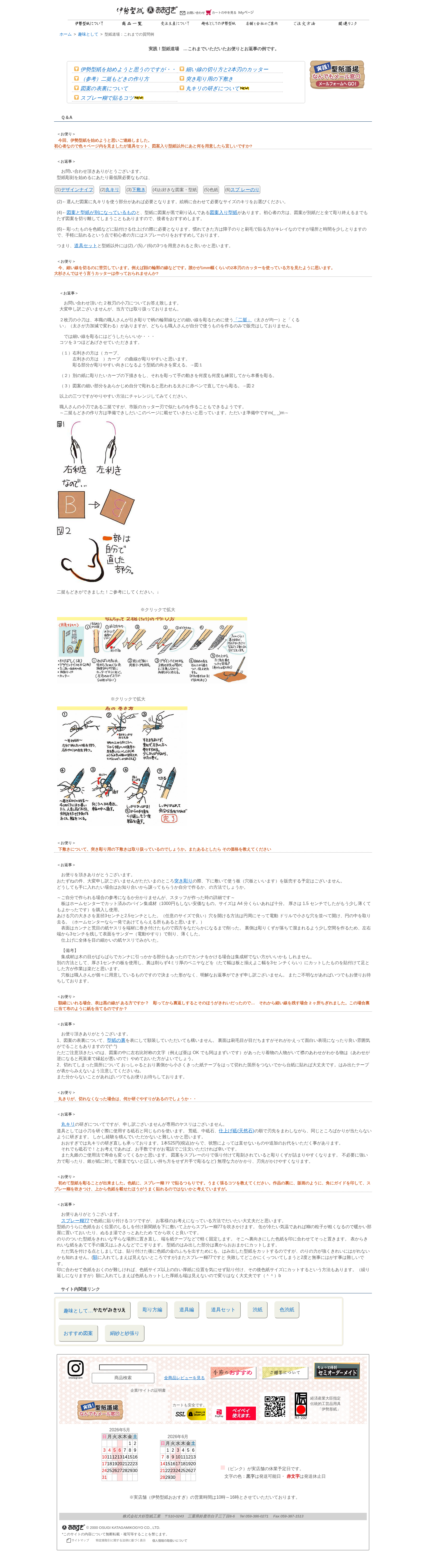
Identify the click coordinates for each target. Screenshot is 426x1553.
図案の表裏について (101, 88)
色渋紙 (287, 1309)
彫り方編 (152, 1309)
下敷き (139, 189)
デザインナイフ (77, 189)
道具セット (85, 245)
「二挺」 (242, 319)
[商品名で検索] (123, 1367)
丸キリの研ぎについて (214, 88)
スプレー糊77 (75, 1220)
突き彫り (183, 881)
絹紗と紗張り (124, 1333)
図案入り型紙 (223, 212)
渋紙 (257, 1309)
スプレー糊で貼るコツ (108, 98)
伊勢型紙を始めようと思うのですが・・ (125, 69)
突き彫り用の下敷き (206, 79)
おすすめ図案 (78, 1333)
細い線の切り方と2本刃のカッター (224, 69)
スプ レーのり (244, 189)
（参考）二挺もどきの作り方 (111, 79)
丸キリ (112, 189)
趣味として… (95, 1309)
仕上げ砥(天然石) (236, 1130)
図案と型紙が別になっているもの (101, 212)
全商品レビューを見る (184, 1378)
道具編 (186, 1309)
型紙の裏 (116, 1040)
